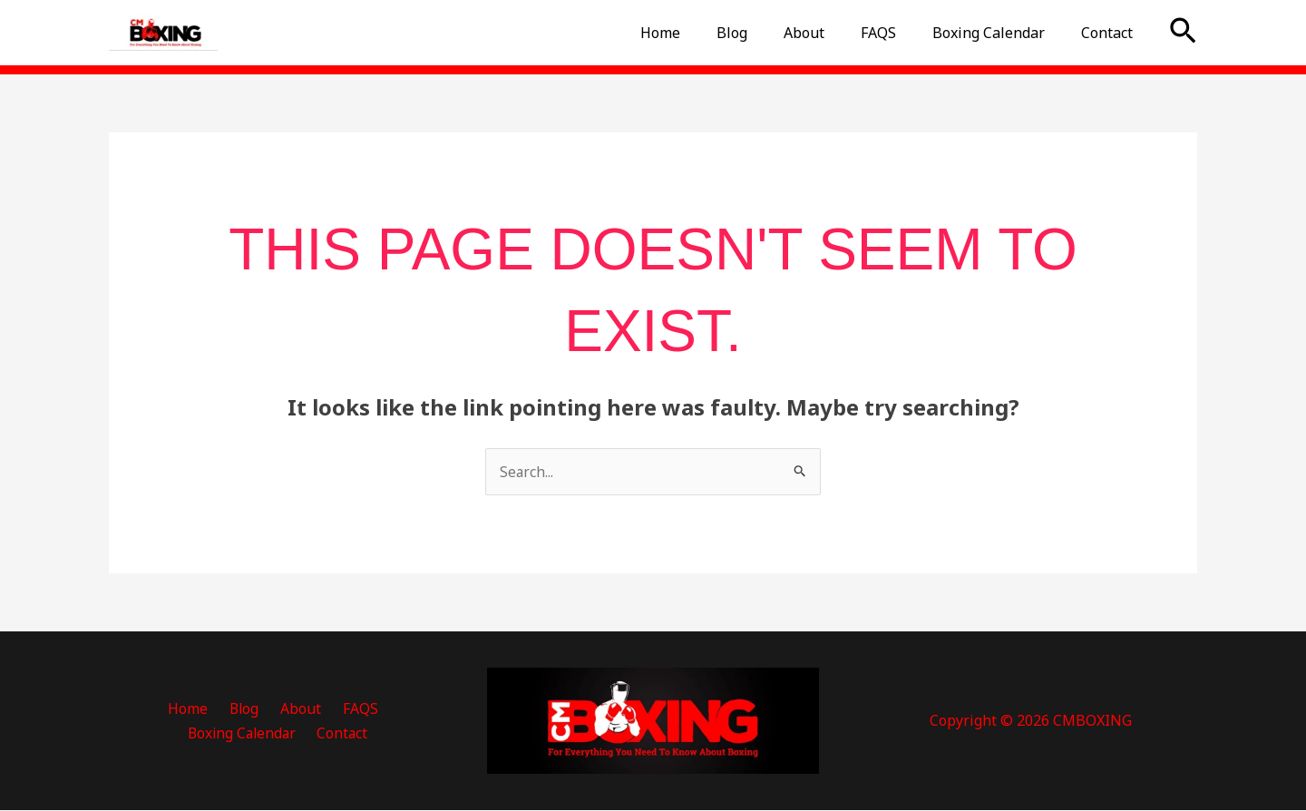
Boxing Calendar (999, 33)
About (829, 33)
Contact (1110, 33)
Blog (764, 33)
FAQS (896, 33)
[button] (1183, 33)
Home (700, 33)
